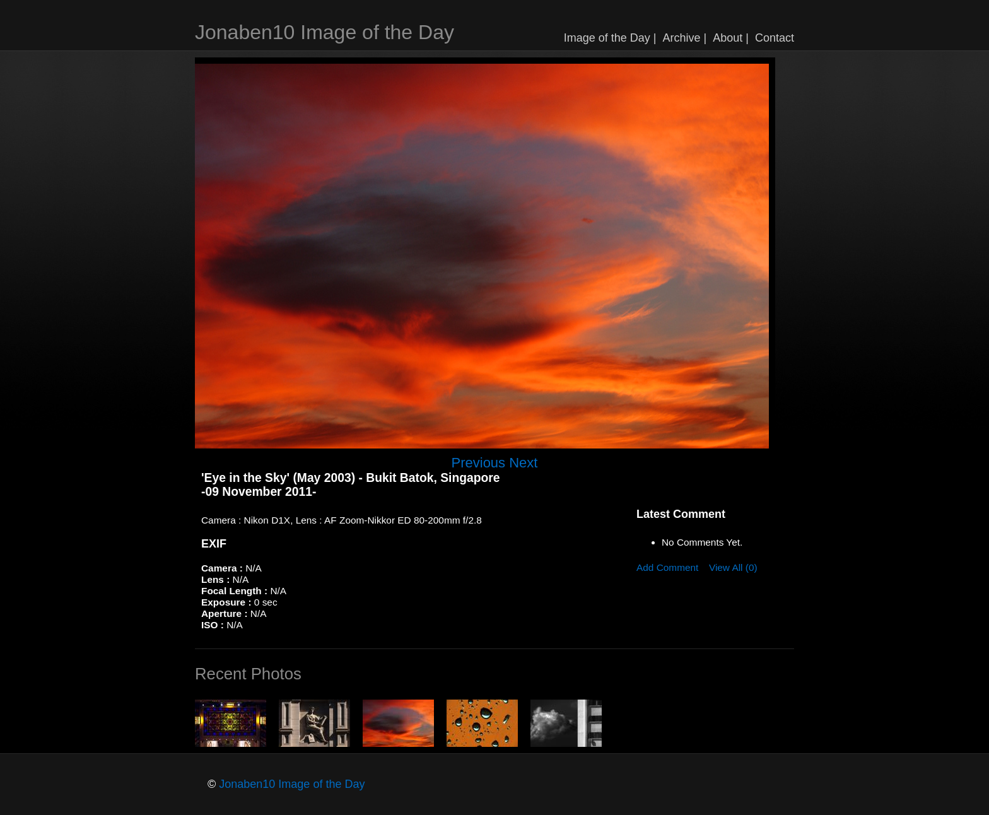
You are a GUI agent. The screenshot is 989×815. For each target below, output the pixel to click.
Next (523, 463)
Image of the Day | (610, 38)
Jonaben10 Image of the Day (324, 32)
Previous (479, 463)
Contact (774, 38)
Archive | (685, 38)
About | (731, 38)
